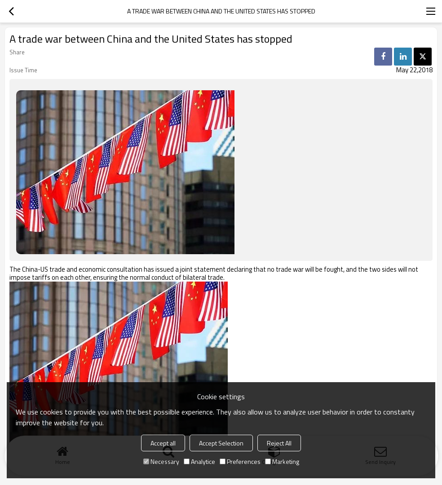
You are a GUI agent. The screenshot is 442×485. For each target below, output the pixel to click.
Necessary (161, 461)
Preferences (240, 461)
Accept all (163, 443)
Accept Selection (221, 443)
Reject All (279, 443)
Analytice (199, 461)
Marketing (282, 461)
